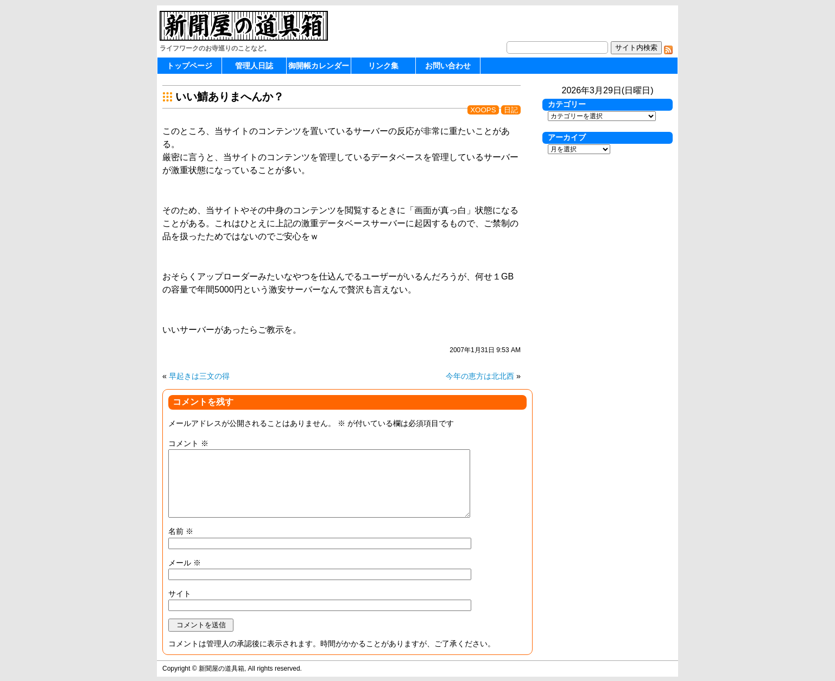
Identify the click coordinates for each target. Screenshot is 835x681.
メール (184, 562)
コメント (188, 443)
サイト (179, 593)
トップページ (189, 65)
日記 (511, 110)
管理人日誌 (254, 65)
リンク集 (383, 65)
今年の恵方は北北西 (480, 376)
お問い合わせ (448, 65)
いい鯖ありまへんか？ (229, 97)
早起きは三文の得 (199, 376)
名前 (180, 531)
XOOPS (483, 110)
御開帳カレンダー (318, 65)
